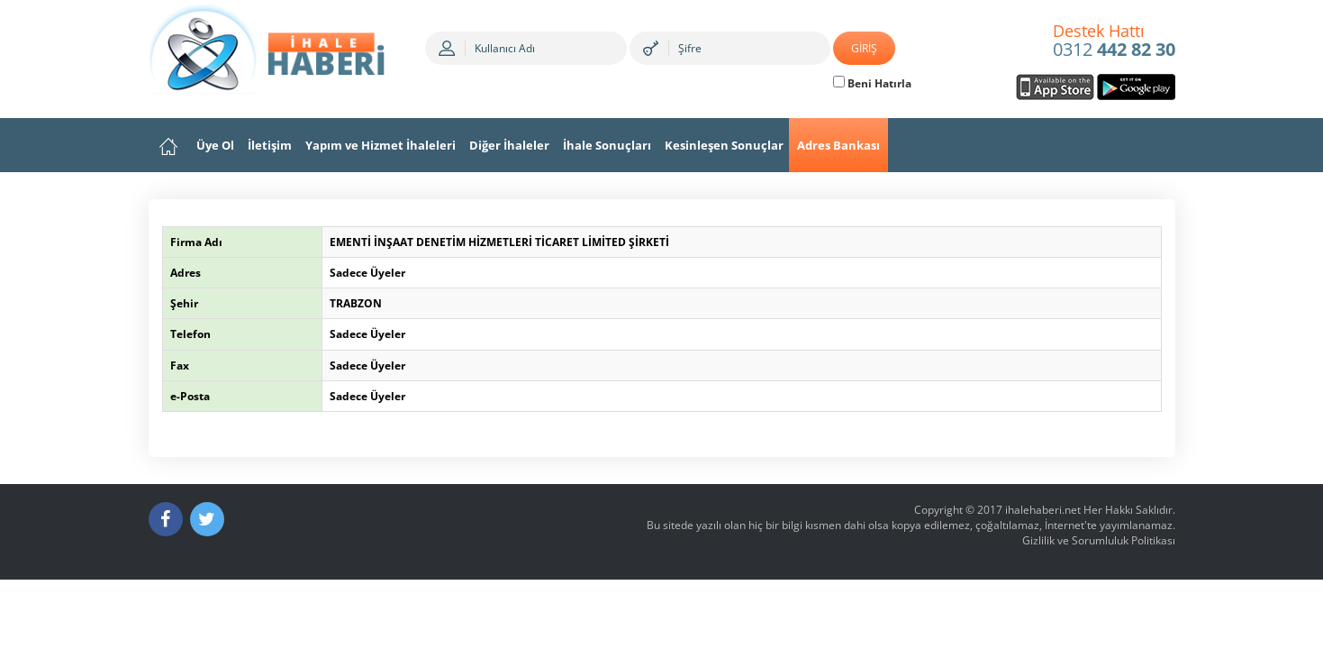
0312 (1114, 41)
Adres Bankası (838, 145)
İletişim (270, 145)
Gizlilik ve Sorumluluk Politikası (1098, 540)
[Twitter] (207, 519)
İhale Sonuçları (607, 145)
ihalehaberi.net (1043, 509)
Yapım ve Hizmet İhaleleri (380, 145)
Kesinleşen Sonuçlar (724, 145)
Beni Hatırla (872, 83)
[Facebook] (166, 519)
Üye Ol (215, 145)
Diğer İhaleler (509, 145)
